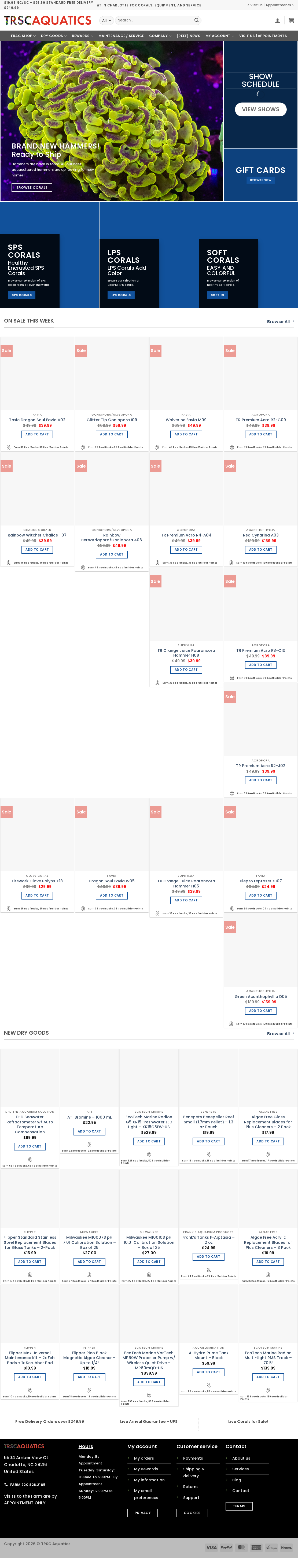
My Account (219, 36)
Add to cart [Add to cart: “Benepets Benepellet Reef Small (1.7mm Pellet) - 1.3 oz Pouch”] (208, 1141)
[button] (277, 20)
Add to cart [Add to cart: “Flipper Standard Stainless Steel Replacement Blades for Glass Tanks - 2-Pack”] (30, 1262)
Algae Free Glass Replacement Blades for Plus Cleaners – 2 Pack (268, 1122)
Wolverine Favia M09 (186, 420)
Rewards (82, 36)
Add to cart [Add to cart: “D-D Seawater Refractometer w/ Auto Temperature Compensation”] (30, 1146)
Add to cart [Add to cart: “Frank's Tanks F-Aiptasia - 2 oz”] (208, 1256)
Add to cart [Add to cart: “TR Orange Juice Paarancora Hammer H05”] (186, 900)
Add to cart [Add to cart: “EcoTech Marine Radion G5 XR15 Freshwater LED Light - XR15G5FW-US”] (149, 1141)
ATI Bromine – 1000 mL (89, 1117)
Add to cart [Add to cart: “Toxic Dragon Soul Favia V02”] (37, 434)
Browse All (280, 322)
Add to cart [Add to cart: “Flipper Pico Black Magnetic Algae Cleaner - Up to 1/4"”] (89, 1377)
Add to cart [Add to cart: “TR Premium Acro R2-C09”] (261, 434)
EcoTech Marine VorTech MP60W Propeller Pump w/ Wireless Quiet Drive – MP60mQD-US (149, 1360)
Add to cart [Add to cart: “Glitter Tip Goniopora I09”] (111, 434)
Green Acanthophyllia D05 (261, 996)
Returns (190, 1486)
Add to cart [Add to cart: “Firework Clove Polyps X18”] (37, 895)
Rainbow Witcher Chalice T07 (37, 535)
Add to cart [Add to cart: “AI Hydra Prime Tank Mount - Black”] (208, 1372)
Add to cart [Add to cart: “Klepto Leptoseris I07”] (261, 895)
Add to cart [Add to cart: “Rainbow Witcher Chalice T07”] (37, 549)
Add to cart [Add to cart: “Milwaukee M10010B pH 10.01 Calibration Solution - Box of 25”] (149, 1262)
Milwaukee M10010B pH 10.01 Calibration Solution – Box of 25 (149, 1242)
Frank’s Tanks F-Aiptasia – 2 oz (208, 1240)
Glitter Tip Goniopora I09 (112, 420)
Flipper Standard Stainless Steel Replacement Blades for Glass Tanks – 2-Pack (29, 1242)
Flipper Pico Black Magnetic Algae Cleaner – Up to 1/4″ (89, 1357)
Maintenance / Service (121, 36)
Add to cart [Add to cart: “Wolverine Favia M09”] (186, 434)
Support (191, 1497)
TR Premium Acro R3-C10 (260, 650)
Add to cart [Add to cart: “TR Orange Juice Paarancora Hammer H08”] (186, 670)
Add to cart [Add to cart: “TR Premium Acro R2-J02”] (261, 780)
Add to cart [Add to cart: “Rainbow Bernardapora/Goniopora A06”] (111, 554)
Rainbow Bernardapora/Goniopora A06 (111, 538)
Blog (236, 1480)
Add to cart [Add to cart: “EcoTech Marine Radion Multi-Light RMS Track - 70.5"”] (268, 1377)
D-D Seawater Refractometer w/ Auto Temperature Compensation (29, 1125)
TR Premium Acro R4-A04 (186, 535)
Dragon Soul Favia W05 (112, 881)
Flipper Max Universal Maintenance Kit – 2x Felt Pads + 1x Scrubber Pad (30, 1357)
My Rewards (146, 1469)
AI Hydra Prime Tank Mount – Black (209, 1355)
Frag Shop (23, 36)
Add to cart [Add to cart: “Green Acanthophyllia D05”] (261, 1011)
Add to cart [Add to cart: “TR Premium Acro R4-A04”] (186, 549)
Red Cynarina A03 (261, 535)
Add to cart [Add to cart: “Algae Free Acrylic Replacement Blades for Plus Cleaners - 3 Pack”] (268, 1262)
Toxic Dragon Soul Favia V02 (37, 420)
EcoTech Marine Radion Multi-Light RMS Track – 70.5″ (268, 1357)
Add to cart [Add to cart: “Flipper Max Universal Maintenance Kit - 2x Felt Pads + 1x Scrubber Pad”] (30, 1377)
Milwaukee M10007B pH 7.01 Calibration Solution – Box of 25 (89, 1242)
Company (160, 36)
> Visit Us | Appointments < (270, 5)
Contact (240, 1490)
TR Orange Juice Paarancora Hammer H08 (186, 653)
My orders (144, 1458)
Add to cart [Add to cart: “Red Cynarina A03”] (261, 549)
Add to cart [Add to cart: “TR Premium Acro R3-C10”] (261, 665)
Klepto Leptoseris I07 (261, 881)
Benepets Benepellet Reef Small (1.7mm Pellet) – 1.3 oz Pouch (208, 1122)
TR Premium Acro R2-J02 (260, 765)
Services (240, 1469)
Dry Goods (54, 36)
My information (149, 1480)
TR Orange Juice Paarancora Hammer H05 (186, 884)
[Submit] (196, 20)
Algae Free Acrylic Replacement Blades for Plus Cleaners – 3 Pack (268, 1242)
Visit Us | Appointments (263, 36)
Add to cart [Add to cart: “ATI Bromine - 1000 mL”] (89, 1131)
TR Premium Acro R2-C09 (261, 420)
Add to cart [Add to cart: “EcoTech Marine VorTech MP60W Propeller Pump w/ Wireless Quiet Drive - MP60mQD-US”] (149, 1382)
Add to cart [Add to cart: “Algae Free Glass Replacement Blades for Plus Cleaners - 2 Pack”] (268, 1141)
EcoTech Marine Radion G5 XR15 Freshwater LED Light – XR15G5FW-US (149, 1122)
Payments (193, 1458)
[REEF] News (188, 36)
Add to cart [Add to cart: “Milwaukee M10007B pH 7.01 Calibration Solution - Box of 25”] (89, 1262)
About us (241, 1458)
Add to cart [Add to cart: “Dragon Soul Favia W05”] (111, 895)
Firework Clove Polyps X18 (37, 881)
